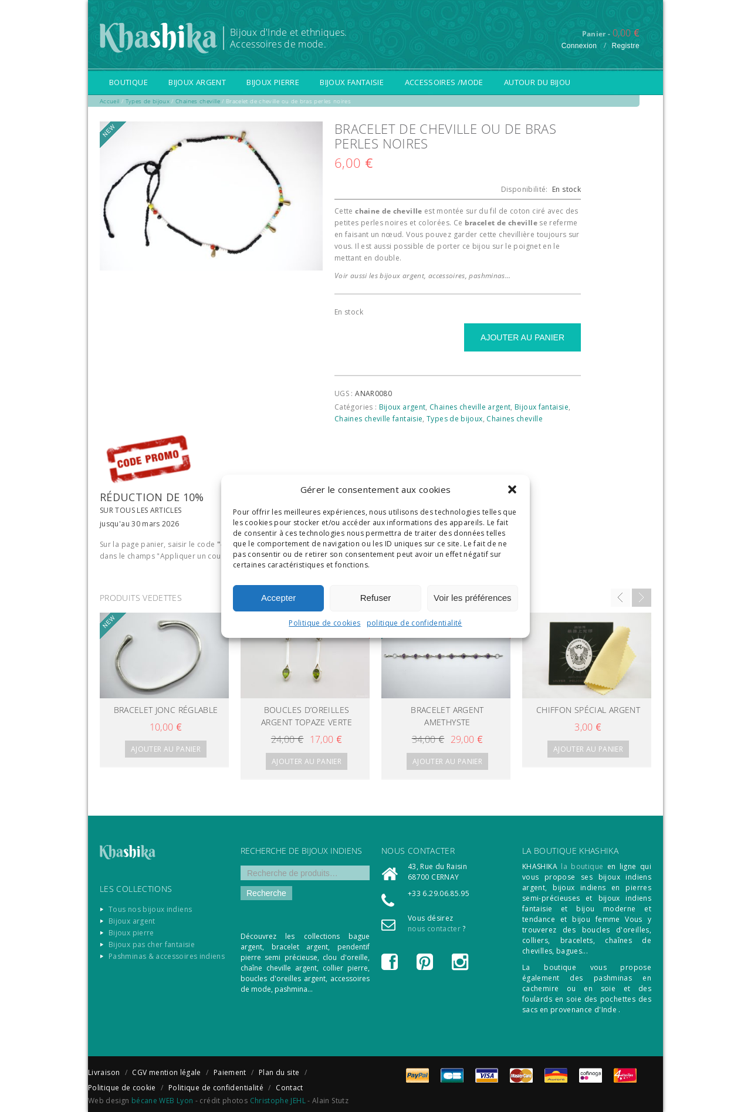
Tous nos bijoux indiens (150, 909)
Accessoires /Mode (444, 82)
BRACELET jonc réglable (166, 709)
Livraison (104, 1072)
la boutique (582, 866)
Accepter (278, 598)
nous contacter (434, 929)
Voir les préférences (473, 598)
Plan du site (279, 1072)
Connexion (579, 46)
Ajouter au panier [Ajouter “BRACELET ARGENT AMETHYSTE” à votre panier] (447, 761)
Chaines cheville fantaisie (378, 419)
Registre (625, 46)
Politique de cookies (324, 623)
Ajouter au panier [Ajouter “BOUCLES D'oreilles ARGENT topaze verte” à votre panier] (306, 761)
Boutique (128, 82)
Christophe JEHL (278, 1101)
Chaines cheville (514, 419)
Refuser (375, 598)
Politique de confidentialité (215, 1088)
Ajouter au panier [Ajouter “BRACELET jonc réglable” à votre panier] (166, 749)
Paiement (230, 1072)
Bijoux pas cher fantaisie (152, 944)
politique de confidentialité (414, 623)
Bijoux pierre (272, 82)
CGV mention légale (166, 1072)
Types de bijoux (454, 419)
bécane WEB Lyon (162, 1101)
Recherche (266, 893)
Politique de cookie (122, 1088)
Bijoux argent (197, 82)
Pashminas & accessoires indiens (167, 956)
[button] (512, 489)
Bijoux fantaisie (352, 82)
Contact (289, 1088)
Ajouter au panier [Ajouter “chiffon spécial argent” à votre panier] (588, 749)
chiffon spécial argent (588, 709)
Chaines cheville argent (469, 407)
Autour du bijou (537, 82)
